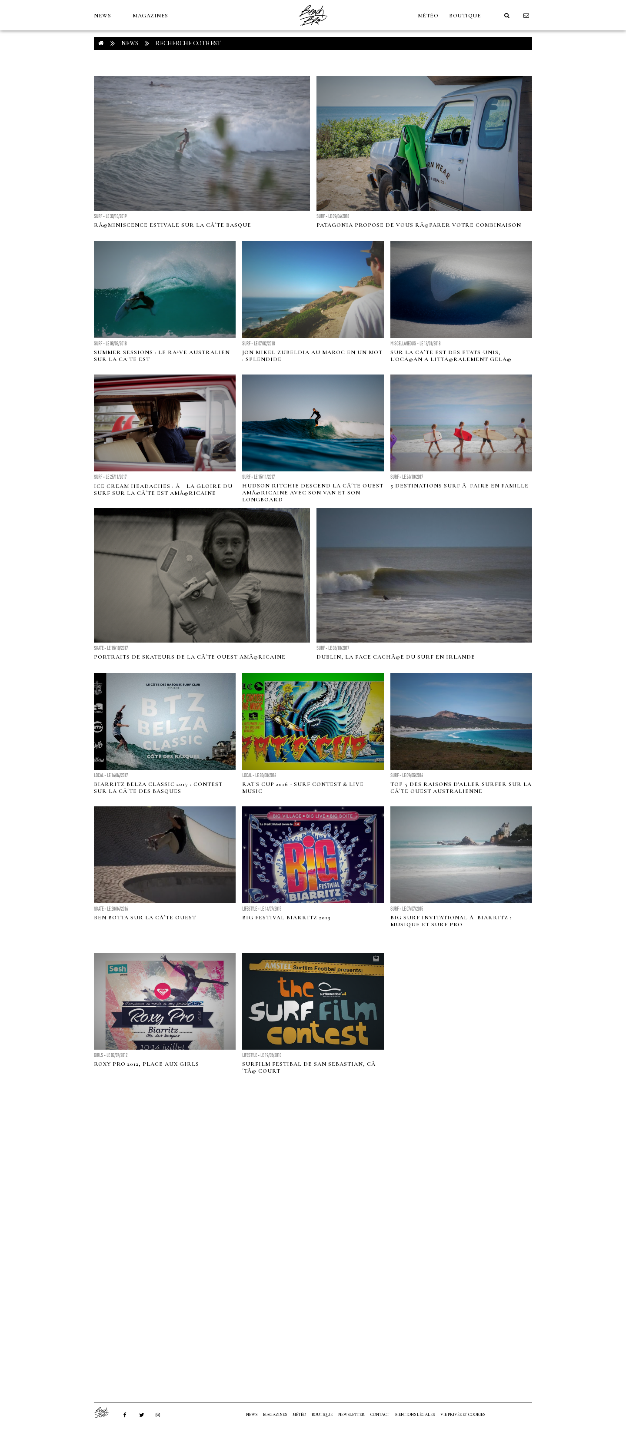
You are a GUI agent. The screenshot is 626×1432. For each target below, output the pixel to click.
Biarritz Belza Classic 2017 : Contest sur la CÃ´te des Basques (158, 788)
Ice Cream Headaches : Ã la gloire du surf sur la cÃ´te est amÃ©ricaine (163, 490)
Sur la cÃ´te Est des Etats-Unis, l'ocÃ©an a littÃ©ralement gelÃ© (451, 356)
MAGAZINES (150, 15)
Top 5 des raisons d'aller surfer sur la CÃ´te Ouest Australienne (461, 788)
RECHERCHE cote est (188, 43)
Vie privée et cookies (462, 1414)
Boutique (465, 15)
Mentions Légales (415, 1414)
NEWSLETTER (351, 1414)
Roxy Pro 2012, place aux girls (146, 1064)
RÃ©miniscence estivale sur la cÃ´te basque (172, 225)
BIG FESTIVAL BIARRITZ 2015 (286, 917)
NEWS (102, 15)
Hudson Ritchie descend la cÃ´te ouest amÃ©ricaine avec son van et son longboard (312, 492)
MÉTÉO (428, 15)
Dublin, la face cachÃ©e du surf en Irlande (395, 656)
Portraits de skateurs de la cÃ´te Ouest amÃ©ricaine (190, 656)
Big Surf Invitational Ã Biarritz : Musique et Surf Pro (451, 921)
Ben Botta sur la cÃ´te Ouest (145, 917)
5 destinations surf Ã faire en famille (459, 485)
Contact (380, 1414)
